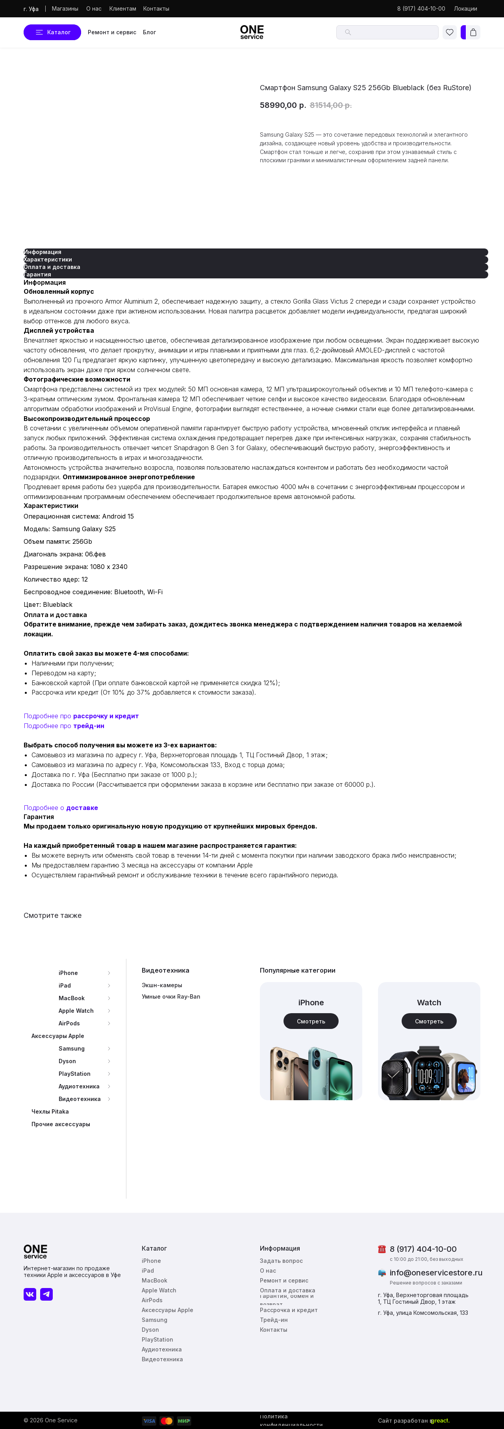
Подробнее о (45, 808)
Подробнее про (48, 716)
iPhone (311, 1002)
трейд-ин (88, 726)
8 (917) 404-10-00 (423, 1249)
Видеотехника (165, 970)
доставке (82, 808)
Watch (429, 1002)
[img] (429, 1041)
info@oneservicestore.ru (436, 1272)
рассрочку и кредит (106, 716)
